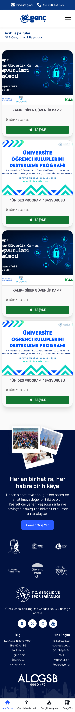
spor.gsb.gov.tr (61, 645)
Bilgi (18, 634)
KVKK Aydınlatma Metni (18, 640)
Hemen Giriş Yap (37, 525)
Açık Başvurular (33, 37)
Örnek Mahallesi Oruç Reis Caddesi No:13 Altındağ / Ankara (37, 611)
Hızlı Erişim (61, 634)
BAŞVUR (37, 129)
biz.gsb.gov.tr (61, 640)
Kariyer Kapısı (18, 664)
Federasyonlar (61, 664)
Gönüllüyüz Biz (62, 650)
